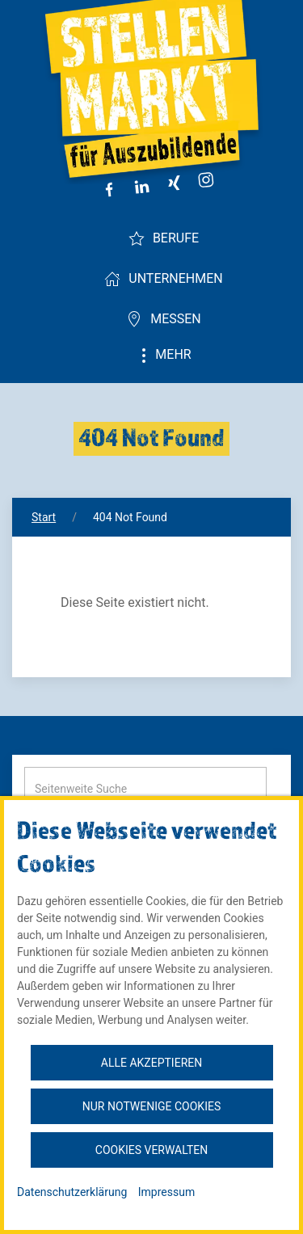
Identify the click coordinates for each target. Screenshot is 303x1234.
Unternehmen (163, 279)
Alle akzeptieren (151, 1062)
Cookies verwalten (151, 1149)
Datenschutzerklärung (72, 1192)
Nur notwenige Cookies (151, 1106)
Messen (163, 319)
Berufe (163, 238)
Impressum (166, 1192)
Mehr (163, 355)
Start (44, 517)
